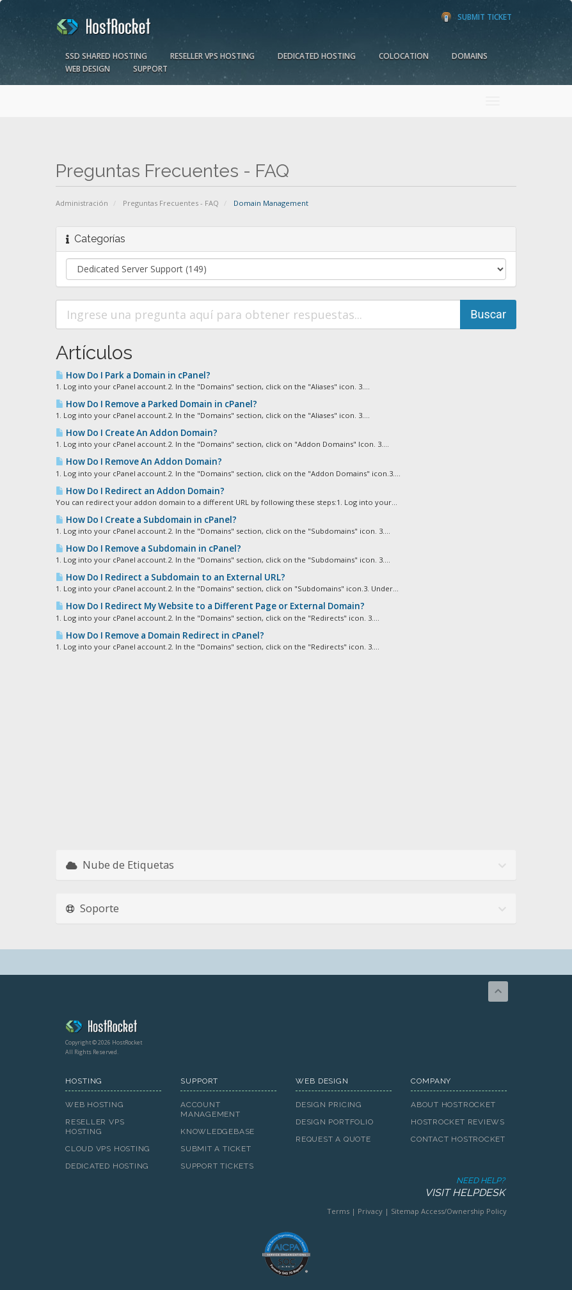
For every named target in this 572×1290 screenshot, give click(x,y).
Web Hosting (94, 1104)
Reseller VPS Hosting (212, 56)
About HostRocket (453, 1104)
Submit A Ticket (215, 1148)
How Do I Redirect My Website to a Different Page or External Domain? (210, 606)
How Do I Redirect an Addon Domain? (140, 491)
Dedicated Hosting (317, 56)
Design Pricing (329, 1104)
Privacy (370, 1211)
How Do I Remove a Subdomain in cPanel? (148, 548)
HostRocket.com (286, 1028)
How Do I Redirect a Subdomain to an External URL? (170, 577)
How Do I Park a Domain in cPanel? (133, 375)
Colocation (404, 56)
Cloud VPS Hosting (107, 1148)
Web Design (87, 68)
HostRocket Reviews (458, 1121)
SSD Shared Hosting (106, 56)
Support (150, 68)
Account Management (210, 1109)
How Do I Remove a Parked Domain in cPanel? (156, 404)
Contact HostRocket (458, 1139)
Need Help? (285, 1187)
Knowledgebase (217, 1131)
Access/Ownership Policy (464, 1211)
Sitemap (405, 1211)
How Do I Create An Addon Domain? (137, 433)
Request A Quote (333, 1139)
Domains (470, 56)
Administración (82, 203)
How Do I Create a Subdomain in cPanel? (146, 519)
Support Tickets (217, 1166)
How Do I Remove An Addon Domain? (139, 461)
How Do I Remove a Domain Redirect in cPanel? (160, 635)
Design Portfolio (334, 1121)
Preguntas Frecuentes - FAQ (171, 203)
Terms (338, 1211)
